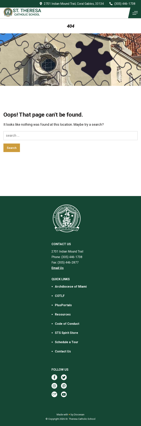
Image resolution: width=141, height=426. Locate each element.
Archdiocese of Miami (71, 286)
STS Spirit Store (66, 333)
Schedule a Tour (66, 342)
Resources (63, 314)
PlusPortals (63, 305)
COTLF (60, 296)
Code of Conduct (67, 324)
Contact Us (63, 351)
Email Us (57, 268)
